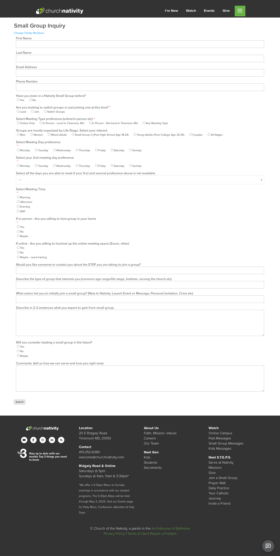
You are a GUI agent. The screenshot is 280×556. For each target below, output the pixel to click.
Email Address (26, 67)
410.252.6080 (89, 452)
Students (150, 462)
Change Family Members (29, 33)
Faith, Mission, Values (160, 433)
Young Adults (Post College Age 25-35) (160, 134)
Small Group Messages (226, 443)
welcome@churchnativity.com (101, 457)
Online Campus (220, 433)
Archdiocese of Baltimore (171, 528)
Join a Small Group (223, 478)
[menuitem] (171, 11)
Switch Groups (56, 111)
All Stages (217, 134)
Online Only (27, 123)
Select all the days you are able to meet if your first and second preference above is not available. (86, 173)
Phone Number (27, 82)
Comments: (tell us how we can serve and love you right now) (59, 363)
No (34, 100)
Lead (23, 111)
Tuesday (43, 150)
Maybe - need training (33, 257)
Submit (20, 402)
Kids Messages (220, 448)
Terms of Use (137, 533)
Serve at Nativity (221, 462)
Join (36, 111)
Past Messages (220, 438)
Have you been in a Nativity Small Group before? (51, 96)
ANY (23, 211)
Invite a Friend (219, 503)
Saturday (119, 150)
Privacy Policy (114, 533)
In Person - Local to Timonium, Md (63, 123)
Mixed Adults (59, 134)
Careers (150, 438)
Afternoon (26, 202)
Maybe (24, 236)
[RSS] (61, 440)
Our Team (151, 443)
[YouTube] (24, 440)
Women (38, 134)
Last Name (23, 53)
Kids (147, 457)
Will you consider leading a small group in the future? (54, 342)
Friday (102, 150)
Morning (25, 197)
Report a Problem (163, 533)
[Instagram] (43, 440)
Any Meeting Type (157, 123)
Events (122, 501)
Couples (197, 134)
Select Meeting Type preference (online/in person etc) (54, 119)
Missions (215, 467)
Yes (22, 100)
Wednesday (63, 150)
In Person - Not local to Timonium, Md (115, 123)
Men (23, 134)
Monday (25, 150)
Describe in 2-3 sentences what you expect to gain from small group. (65, 308)
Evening (25, 206)
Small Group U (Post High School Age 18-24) (102, 134)
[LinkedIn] (52, 440)
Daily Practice (219, 488)
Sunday (136, 150)
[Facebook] (33, 440)
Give (212, 473)
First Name (24, 38)
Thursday (84, 150)
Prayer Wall (217, 483)
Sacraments (153, 467)
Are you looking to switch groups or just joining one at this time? (62, 108)
